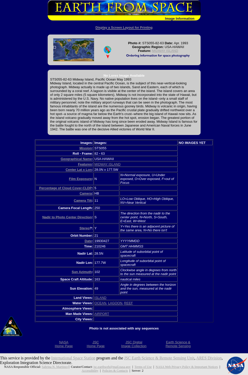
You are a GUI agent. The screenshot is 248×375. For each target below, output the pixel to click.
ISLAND (101, 298)
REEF (128, 303)
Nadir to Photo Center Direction (67, 217)
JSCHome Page (96, 344)
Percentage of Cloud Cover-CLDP (65, 188)
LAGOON (115, 303)
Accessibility (90, 370)
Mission (86, 148)
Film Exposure (80, 179)
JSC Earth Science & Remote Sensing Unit (159, 358)
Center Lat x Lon (79, 170)
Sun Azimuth (82, 272)
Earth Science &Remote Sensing (178, 344)
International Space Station (73, 358)
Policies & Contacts (115, 370)
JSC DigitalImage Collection (133, 344)
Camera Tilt (83, 200)
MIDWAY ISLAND (165, 51)
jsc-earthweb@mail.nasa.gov (111, 367)
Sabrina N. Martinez (55, 367)
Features (85, 164)
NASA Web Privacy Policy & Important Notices (187, 367)
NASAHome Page (64, 344)
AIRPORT (102, 314)
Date (88, 241)
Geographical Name (76, 159)
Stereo (85, 228)
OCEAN (100, 303)
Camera (86, 193)
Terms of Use (143, 367)
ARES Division (209, 358)
